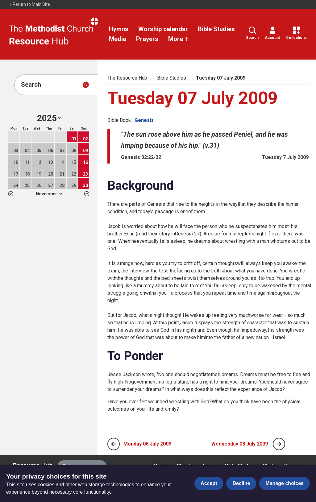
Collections (296, 33)
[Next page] (279, 444)
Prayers (147, 39)
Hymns (118, 29)
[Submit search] (86, 85)
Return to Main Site (29, 4)
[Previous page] (113, 444)
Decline (241, 483)
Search (252, 33)
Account (272, 33)
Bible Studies (216, 29)
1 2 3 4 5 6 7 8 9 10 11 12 (49, 194)
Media (117, 39)
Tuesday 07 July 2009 (220, 78)
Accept (209, 483)
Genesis (144, 120)
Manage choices (284, 483)
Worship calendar (163, 29)
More (178, 39)
